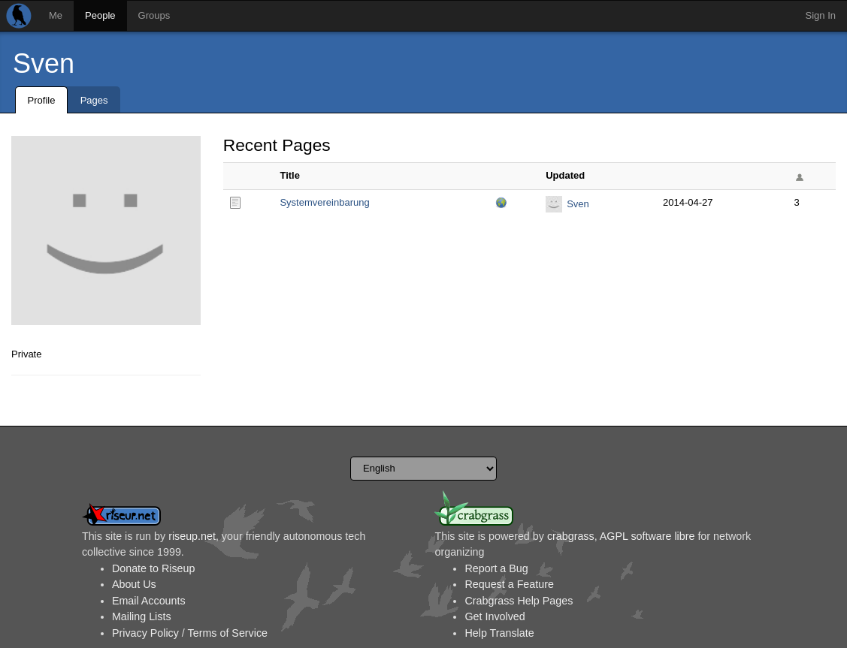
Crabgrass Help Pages (518, 601)
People (100, 15)
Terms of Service (228, 633)
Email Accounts (149, 601)
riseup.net (192, 536)
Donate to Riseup (153, 568)
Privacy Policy (145, 633)
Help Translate (499, 633)
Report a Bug (496, 568)
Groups (154, 15)
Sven (43, 63)
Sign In (821, 15)
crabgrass (570, 536)
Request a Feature (508, 584)
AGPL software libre (647, 536)
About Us (134, 584)
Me (55, 15)
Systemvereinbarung (324, 202)
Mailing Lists (141, 616)
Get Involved (494, 616)
